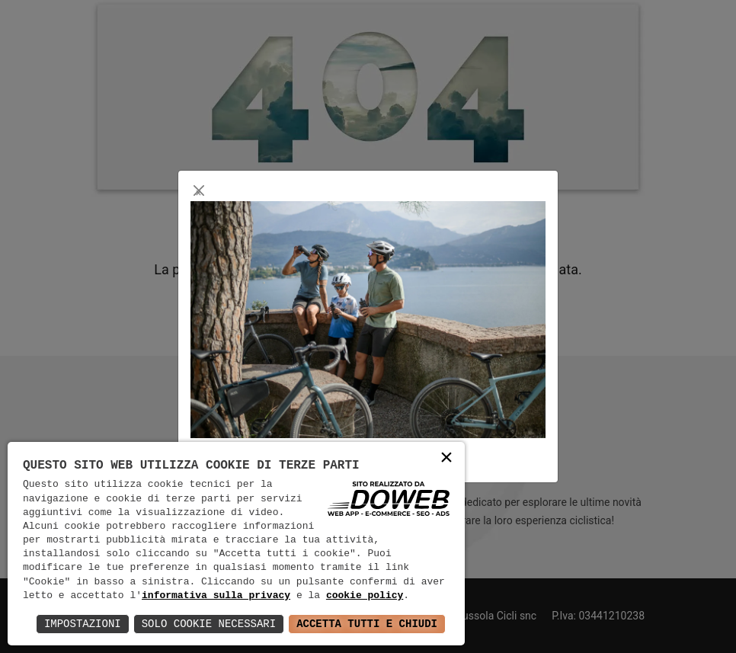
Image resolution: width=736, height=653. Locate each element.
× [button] (446, 459)
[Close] (198, 191)
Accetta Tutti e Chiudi (366, 623)
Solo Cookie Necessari (209, 623)
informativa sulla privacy (216, 596)
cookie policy (364, 596)
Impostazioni (82, 623)
